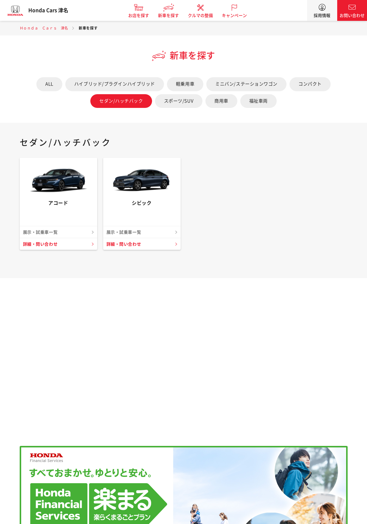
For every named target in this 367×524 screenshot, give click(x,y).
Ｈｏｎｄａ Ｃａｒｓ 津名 (44, 28)
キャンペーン (238, 15)
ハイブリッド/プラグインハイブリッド (114, 84)
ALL (49, 84)
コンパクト (310, 84)
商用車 (221, 101)
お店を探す (142, 15)
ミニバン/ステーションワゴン (246, 84)
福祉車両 (258, 101)
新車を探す (172, 15)
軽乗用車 (185, 84)
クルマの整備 (204, 15)
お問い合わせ (352, 15)
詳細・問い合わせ (41, 244)
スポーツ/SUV (178, 101)
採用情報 (322, 15)
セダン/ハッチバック (121, 101)
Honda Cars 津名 (52, 10)
